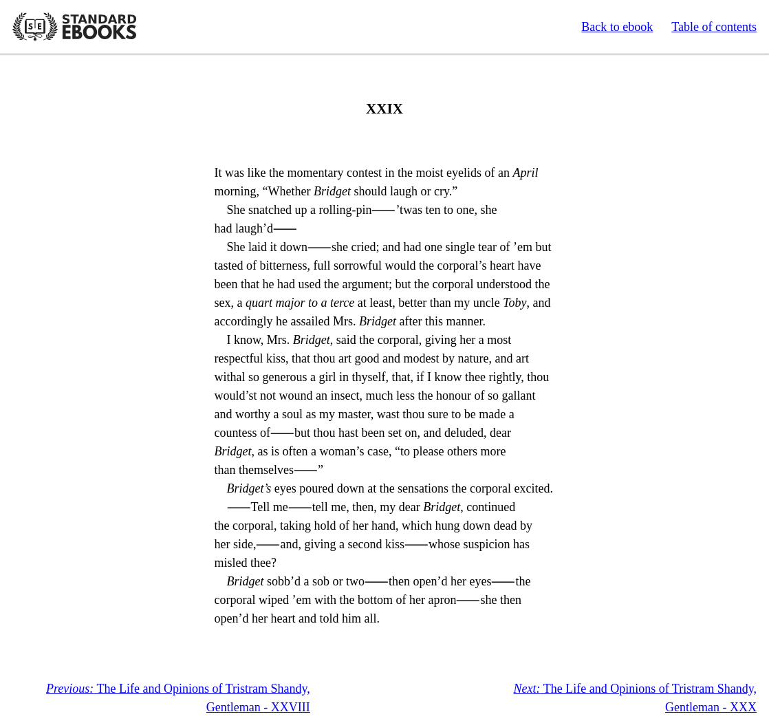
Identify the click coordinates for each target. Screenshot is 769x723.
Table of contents (714, 27)
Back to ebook (617, 27)
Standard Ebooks (74, 26)
